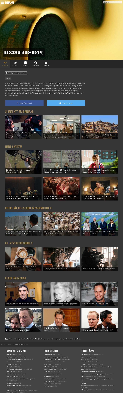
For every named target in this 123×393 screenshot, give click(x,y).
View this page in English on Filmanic (16, 73)
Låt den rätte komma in (49, 356)
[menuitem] (3, 339)
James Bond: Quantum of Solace (52, 353)
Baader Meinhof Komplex (50, 363)
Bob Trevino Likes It (11, 351)
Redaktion (83, 353)
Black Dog (9, 349)
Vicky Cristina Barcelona (49, 373)
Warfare (8, 361)
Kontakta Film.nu (85, 351)
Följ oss (83, 358)
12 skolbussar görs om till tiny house (90, 366)
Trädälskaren (47, 366)
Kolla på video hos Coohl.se (19, 240)
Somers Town (47, 378)
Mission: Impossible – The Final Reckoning (17, 384)
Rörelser (9, 356)
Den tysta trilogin (11, 370)
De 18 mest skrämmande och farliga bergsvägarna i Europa (95, 368)
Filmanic (83, 361)
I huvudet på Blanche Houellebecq (15, 353)
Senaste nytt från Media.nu (19, 111)
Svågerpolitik (84, 384)
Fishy (45, 380)
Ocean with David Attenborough (14, 363)
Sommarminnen (48, 349)
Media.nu (83, 379)
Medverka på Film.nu (86, 356)
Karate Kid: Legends (11, 389)
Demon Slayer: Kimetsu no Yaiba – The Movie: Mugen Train (21, 373)
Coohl (82, 363)
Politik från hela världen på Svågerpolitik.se (28, 206)
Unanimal (9, 358)
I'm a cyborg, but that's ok (50, 375)
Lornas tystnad (47, 358)
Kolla (82, 370)
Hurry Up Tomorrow (11, 382)
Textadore (83, 377)
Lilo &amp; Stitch (11, 387)
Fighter (45, 361)
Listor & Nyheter (13, 146)
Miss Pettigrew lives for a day (51, 351)
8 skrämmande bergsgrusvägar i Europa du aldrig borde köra (95, 373)
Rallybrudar (47, 370)
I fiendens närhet (48, 368)
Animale (9, 377)
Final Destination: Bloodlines (14, 379)
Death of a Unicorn (11, 368)
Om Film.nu (84, 349)
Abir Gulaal (9, 366)
